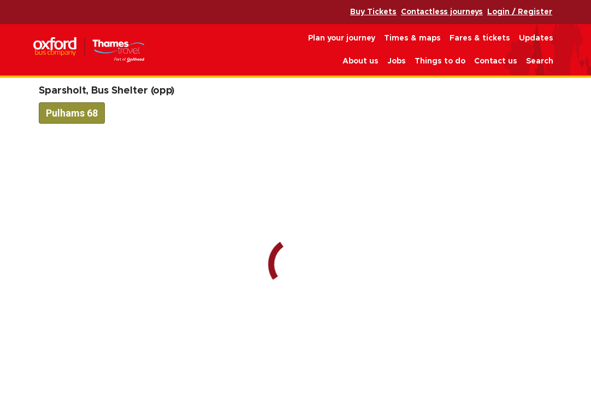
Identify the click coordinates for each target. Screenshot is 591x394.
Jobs (396, 61)
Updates (536, 38)
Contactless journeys (442, 12)
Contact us (495, 61)
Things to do (440, 61)
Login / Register (519, 12)
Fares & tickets (480, 38)
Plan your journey (341, 38)
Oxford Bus (88, 50)
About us (360, 61)
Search (539, 61)
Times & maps (412, 38)
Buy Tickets (373, 12)
